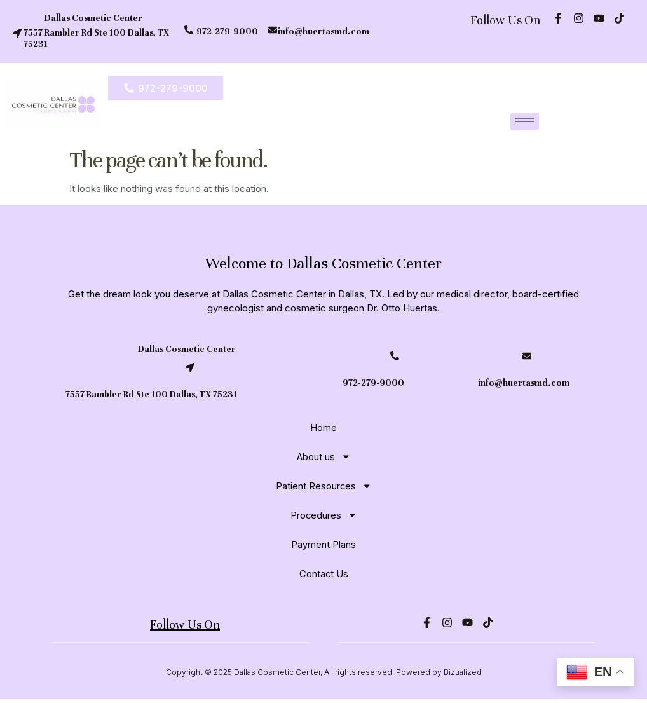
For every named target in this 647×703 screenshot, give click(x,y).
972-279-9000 (227, 31)
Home (323, 427)
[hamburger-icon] (524, 121)
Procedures (323, 515)
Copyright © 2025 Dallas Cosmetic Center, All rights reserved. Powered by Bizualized (324, 676)
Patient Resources (323, 486)
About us (323, 457)
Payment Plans (323, 544)
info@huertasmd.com (323, 31)
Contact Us (323, 574)
